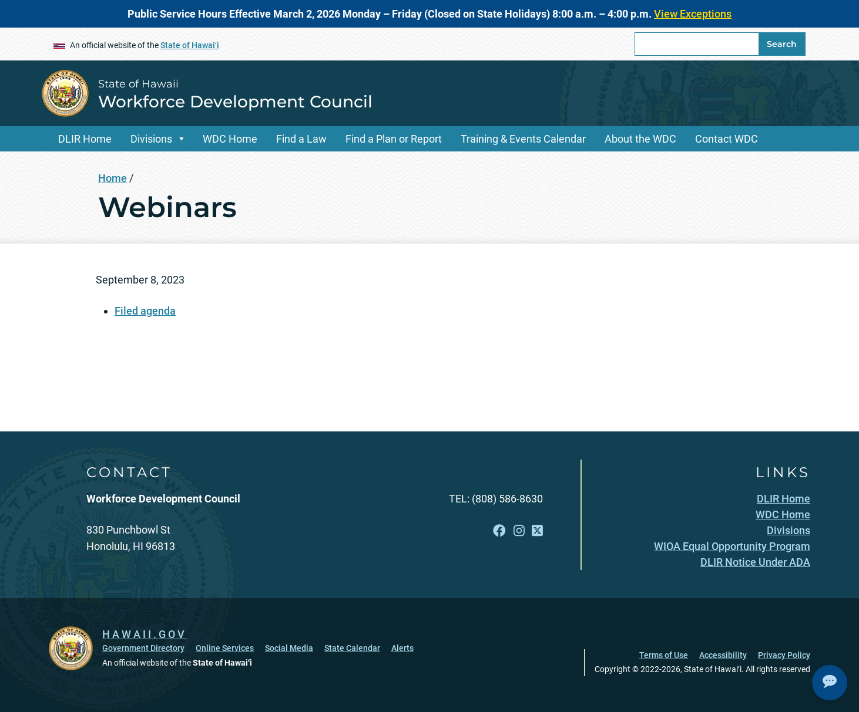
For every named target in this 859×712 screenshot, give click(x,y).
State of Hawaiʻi (189, 45)
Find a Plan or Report (393, 139)
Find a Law (301, 139)
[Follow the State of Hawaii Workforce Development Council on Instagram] (519, 531)
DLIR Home (85, 139)
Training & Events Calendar (523, 139)
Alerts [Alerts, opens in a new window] (402, 648)
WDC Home (230, 139)
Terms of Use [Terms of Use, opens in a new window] (663, 655)
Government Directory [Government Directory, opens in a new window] (143, 648)
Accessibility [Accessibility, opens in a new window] (723, 655)
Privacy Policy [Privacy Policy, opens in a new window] (784, 655)
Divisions (151, 139)
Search (782, 44)
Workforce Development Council (235, 102)
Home (112, 178)
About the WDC (640, 139)
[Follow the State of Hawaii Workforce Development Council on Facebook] (499, 531)
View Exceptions (693, 14)
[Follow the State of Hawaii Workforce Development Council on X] (537, 531)
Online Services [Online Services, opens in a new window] (225, 648)
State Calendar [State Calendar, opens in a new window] (352, 648)
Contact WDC (726, 139)
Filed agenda (145, 311)
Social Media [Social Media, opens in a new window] (289, 648)
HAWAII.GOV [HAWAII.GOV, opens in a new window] (144, 634)
